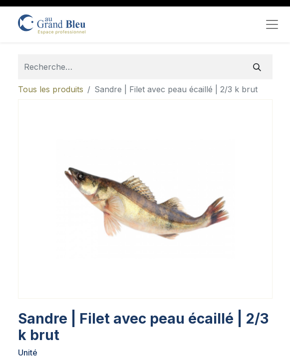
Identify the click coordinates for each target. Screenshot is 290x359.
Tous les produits (50, 89)
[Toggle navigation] (272, 24)
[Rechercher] (257, 66)
